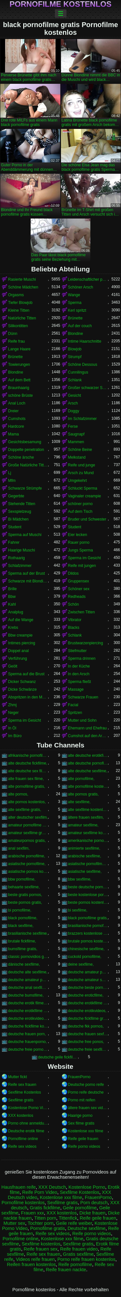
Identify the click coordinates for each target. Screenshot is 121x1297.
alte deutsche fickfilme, (27, 763)
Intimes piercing (21, 643)
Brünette (75, 318)
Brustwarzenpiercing (85, 643)
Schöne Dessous (82, 364)
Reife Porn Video (39, 1192)
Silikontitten (18, 326)
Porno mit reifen (82, 1100)
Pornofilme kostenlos (60, 4)
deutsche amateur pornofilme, (88, 972)
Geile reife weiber (74, 1223)
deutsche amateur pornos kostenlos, (28, 980)
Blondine (75, 333)
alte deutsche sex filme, (28, 771)
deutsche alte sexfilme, (27, 972)
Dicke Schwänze (22, 689)
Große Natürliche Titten (28, 465)
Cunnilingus (78, 372)
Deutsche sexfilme (86, 1228)
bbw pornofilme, (21, 879)
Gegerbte (16, 496)
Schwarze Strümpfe (25, 488)
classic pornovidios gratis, (28, 956)
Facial (73, 705)
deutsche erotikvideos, (87, 1011)
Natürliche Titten (22, 318)
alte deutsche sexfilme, (87, 771)
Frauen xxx (32, 1212)
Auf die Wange (20, 620)
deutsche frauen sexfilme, (88, 1034)
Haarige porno (80, 1115)
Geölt (12, 666)
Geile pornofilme (80, 1207)
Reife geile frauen (83, 1138)
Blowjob (75, 349)
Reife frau (16, 341)
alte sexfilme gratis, (24, 809)
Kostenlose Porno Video (28, 1108)
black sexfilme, (21, 925)
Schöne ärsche (21, 457)
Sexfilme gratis (21, 1100)
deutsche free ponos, (86, 1041)
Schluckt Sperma (82, 488)
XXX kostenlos (20, 1115)
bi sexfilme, (77, 910)
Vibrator (75, 620)
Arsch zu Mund (81, 473)
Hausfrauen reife (18, 1187)
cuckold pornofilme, (84, 956)
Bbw (11, 596)
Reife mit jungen (82, 565)
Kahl (12, 604)
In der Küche (79, 666)
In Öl (12, 728)
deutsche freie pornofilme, (28, 1049)
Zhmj (12, 705)
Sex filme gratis (81, 1123)
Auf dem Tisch (80, 511)
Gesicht (74, 395)
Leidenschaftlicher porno (88, 279)
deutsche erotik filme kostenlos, (28, 1003)
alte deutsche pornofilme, (88, 763)
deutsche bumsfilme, (26, 995)
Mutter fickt (17, 1077)
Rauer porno (79, 542)
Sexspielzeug (19, 511)
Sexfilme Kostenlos (24, 1092)
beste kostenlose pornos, (88, 894)
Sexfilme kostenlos (41, 1243)
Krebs (13, 627)
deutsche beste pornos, (88, 987)
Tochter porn (41, 1223)
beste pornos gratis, (25, 902)
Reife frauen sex (40, 1249)
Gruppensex (78, 581)
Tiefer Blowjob (20, 302)
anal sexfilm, (19, 848)
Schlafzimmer (20, 565)
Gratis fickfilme (45, 1207)
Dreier (13, 411)
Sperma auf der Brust (26, 573)
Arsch (73, 403)
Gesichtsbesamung (24, 442)
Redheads (77, 596)
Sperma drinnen (82, 658)
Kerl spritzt (77, 310)
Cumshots (16, 418)
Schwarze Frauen (83, 697)
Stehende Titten (21, 504)
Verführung (17, 658)
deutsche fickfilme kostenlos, (28, 1026)
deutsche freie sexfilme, (88, 1049)
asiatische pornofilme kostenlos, (88, 864)
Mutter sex (14, 1223)
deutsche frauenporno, (27, 1041)
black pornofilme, (22, 918)
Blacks (73, 627)
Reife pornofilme (75, 1264)
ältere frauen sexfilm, (86, 817)
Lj (9, 473)
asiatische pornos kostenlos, (28, 871)
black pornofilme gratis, (88, 918)
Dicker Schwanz (22, 681)
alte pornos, (18, 794)
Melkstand (77, 457)
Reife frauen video (79, 1249)
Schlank (75, 380)
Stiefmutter (77, 650)
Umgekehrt (77, 480)
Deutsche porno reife (86, 1084)
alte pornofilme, (81, 778)
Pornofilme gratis (47, 1228)
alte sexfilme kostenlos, (88, 809)
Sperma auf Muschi (24, 534)
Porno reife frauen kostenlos (86, 1259)
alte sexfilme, (79, 802)
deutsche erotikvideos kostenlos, (28, 1018)
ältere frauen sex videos (88, 1108)
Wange (74, 295)
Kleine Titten (18, 310)
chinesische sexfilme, (86, 949)
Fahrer (13, 542)
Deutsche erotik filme (26, 1131)
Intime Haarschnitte (84, 341)
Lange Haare (19, 349)
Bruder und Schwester (87, 519)
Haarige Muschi (21, 550)
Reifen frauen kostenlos (31, 1264)
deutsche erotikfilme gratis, (88, 1003)
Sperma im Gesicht (84, 558)
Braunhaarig (18, 387)
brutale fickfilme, (22, 941)
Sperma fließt (79, 681)
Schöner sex (79, 589)
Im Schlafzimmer (82, 418)
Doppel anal (18, 650)
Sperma (75, 302)
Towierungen (19, 364)
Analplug (15, 612)
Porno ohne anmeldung (28, 1123)
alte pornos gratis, (83, 794)
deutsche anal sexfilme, (28, 987)
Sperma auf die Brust (26, 674)
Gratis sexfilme (78, 1254)
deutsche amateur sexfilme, (88, 980)
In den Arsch (79, 674)
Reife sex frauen (22, 1084)
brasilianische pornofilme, (88, 925)
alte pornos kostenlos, (27, 802)
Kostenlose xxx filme (85, 1131)
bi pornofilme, (19, 910)
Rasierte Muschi (22, 279)
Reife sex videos (22, 1146)
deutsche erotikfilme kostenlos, (28, 1011)
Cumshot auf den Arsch (88, 736)
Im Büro (15, 736)
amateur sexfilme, (83, 825)
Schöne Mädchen (23, 287)
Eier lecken (77, 534)
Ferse (73, 426)
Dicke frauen (92, 1212)
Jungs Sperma (80, 550)
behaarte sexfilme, (24, 887)
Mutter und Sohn (82, 720)
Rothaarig (16, 558)
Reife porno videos (84, 1146)
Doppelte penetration (26, 449)
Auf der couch (80, 326)
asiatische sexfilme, (85, 871)
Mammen (76, 442)
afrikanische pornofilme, (28, 755)
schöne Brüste (20, 395)
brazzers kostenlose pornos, (88, 933)
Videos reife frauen (35, 1259)
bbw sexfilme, (80, 879)
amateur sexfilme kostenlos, (88, 833)
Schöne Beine (80, 449)
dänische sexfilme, (24, 964)
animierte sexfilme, (84, 848)
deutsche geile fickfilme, (58, 1057)
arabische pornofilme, (26, 856)
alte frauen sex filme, (26, 778)
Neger (13, 712)
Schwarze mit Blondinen (28, 581)
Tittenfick (68, 1218)
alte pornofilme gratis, (26, 786)
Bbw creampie (20, 635)
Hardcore (16, 426)
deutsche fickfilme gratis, (88, 1018)
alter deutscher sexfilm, (28, 817)
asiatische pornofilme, (26, 864)
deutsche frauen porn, (27, 1034)
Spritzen (75, 712)
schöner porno (80, 504)
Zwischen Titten (81, 612)
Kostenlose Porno (86, 1187)
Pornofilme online (23, 1138)
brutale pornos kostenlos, (88, 941)
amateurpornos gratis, (27, 840)
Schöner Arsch (80, 287)
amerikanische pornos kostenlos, (88, 840)
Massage (76, 689)
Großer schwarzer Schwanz (88, 387)
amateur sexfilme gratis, (28, 833)
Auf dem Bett (19, 380)
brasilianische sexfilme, (28, 933)
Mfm (11, 480)
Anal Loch (16, 403)
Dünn (12, 333)
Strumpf (75, 357)
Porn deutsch (94, 1202)
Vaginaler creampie (84, 496)
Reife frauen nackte (66, 1269)
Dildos (73, 573)
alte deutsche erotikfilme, (88, 755)
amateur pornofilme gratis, (28, 825)
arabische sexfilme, (84, 856)
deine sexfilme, (81, 964)
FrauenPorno (79, 1077)
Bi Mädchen (18, 519)
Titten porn (45, 1218)
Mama (13, 434)
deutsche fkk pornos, (86, 1026)
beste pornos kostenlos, (88, 902)
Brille (12, 589)
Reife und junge (81, 465)
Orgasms (16, 295)
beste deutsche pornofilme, (88, 887)
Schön (73, 604)
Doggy (73, 411)
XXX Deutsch (52, 1187)
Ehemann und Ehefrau (87, 728)
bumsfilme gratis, (22, 949)
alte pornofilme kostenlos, (88, 786)
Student (14, 527)
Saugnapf (76, 434)
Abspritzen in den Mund (28, 697)
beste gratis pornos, (25, 894)
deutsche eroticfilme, (86, 995)
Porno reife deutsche (86, 1092)
